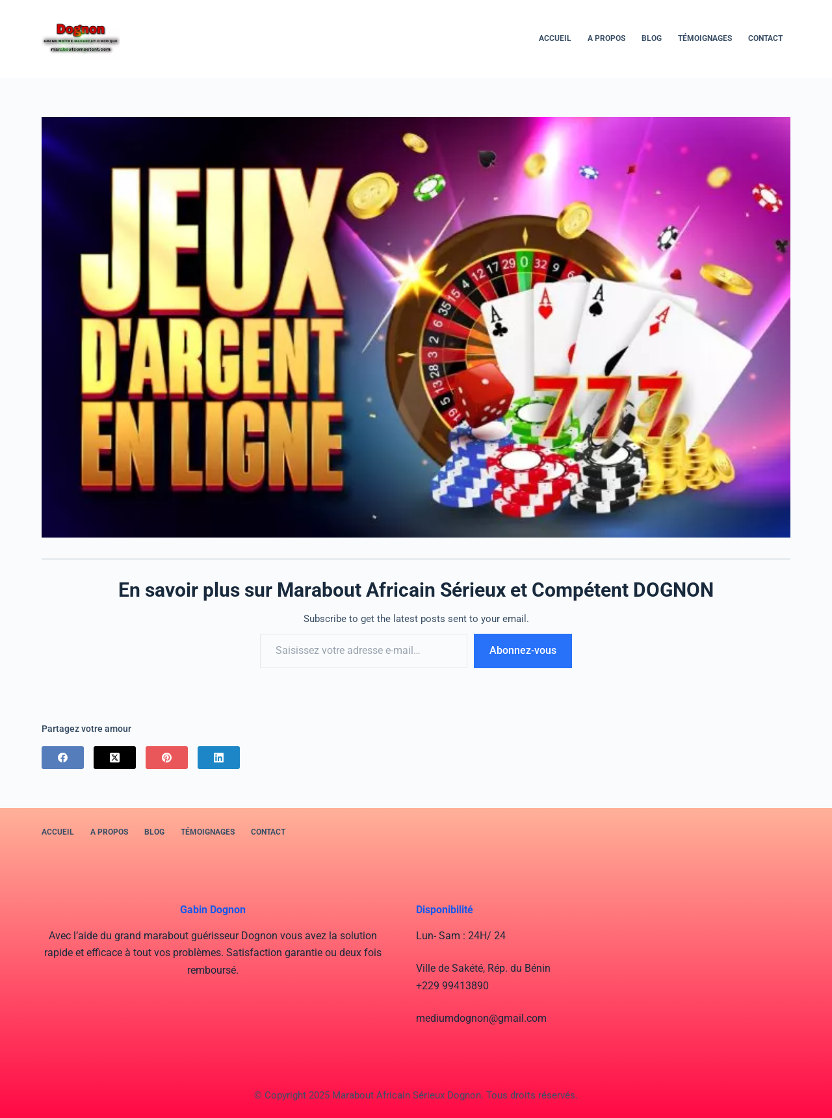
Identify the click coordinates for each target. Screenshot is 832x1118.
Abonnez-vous (522, 650)
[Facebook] (63, 757)
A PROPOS (606, 38)
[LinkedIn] (219, 757)
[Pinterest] (167, 757)
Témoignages (705, 38)
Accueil (555, 38)
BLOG (652, 38)
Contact (765, 38)
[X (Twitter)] (115, 757)
